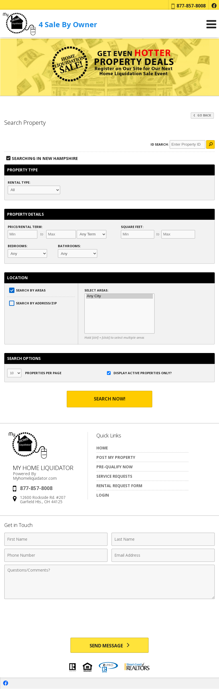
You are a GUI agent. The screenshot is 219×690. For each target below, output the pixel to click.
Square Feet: (132, 227)
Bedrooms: (17, 246)
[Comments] (109, 582)
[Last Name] (163, 539)
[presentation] (109, 616)
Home (102, 448)
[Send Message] (109, 645)
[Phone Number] (56, 555)
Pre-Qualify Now (114, 466)
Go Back (202, 115)
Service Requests (114, 476)
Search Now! (109, 399)
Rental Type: (19, 182)
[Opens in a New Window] (214, 5)
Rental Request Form (119, 485)
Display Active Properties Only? (139, 373)
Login (102, 495)
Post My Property (115, 457)
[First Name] (56, 539)
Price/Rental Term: (25, 227)
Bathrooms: (69, 246)
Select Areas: (96, 290)
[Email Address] (163, 555)
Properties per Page (34, 373)
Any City (119, 296)
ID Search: (160, 144)
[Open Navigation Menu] (211, 26)
